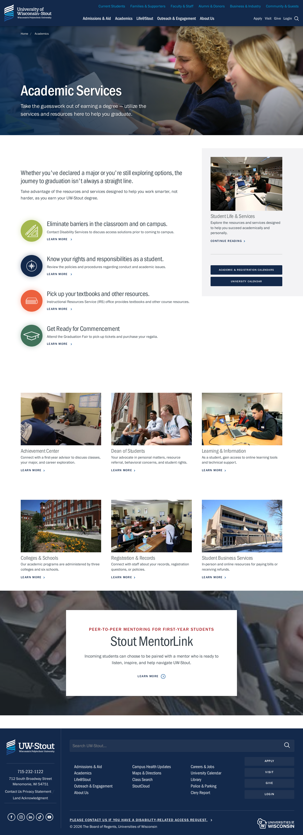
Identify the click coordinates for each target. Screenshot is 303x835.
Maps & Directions (146, 772)
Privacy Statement (37, 791)
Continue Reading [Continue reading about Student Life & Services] (226, 241)
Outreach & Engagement (93, 786)
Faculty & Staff (182, 6)
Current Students (112, 6)
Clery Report (200, 792)
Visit (268, 18)
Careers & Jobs (202, 766)
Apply (258, 18)
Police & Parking (203, 786)
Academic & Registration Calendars (246, 269)
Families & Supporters (147, 6)
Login (287, 18)
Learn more (58, 274)
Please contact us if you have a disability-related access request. (139, 820)
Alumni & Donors (212, 6)
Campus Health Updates (151, 766)
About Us (207, 18)
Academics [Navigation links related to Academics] (124, 18)
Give (277, 18)
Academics (42, 34)
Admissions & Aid (88, 766)
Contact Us (14, 791)
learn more (58, 239)
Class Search (142, 779)
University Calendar (246, 281)
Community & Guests (282, 6)
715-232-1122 (30, 771)
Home (24, 34)
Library (196, 779)
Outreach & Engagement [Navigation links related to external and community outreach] (176, 18)
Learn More (58, 309)
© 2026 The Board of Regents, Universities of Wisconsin (113, 827)
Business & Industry (245, 6)
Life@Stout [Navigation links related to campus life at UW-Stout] (144, 18)
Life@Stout (82, 779)
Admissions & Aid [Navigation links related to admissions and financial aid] (97, 18)
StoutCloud (141, 786)
